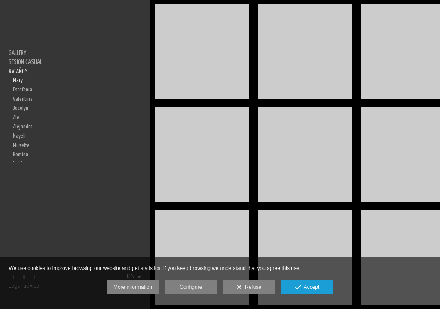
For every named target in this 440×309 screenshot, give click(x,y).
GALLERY (17, 53)
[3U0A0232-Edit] (202, 154)
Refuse (249, 287)
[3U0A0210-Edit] (202, 51)
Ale (16, 118)
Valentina (23, 99)
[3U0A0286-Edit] (305, 154)
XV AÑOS (18, 71)
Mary (18, 80)
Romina (20, 154)
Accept (307, 287)
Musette (21, 145)
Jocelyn (20, 108)
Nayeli (19, 136)
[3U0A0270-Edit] (305, 51)
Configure (191, 287)
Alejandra (23, 127)
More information (132, 287)
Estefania (22, 90)
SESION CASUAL (25, 62)
